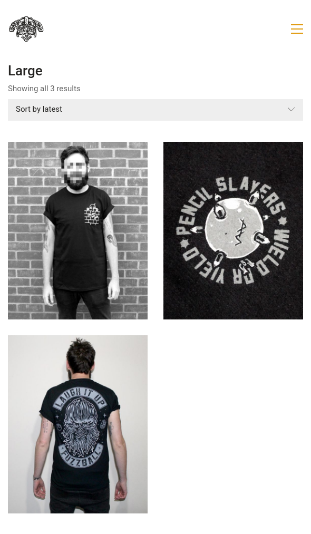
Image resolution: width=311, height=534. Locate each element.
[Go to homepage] (26, 29)
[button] (297, 29)
